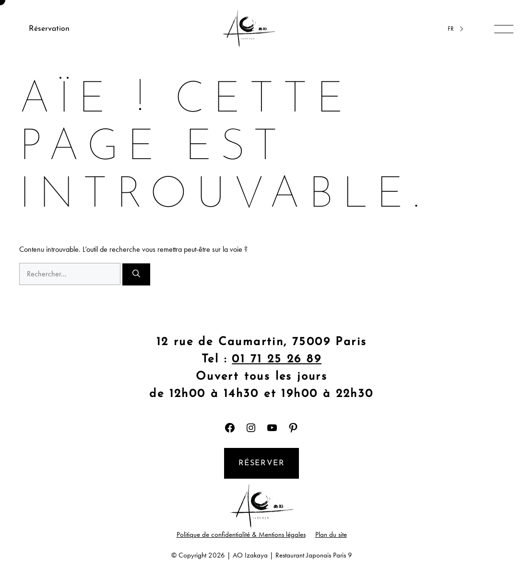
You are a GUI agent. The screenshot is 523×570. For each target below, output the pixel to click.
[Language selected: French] (454, 29)
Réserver (261, 463)
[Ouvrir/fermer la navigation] (503, 28)
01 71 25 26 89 (276, 359)
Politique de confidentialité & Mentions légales (241, 534)
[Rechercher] (136, 274)
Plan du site (331, 534)
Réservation (49, 29)
